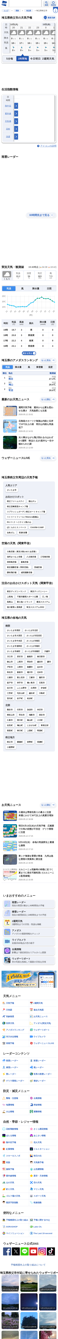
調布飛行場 (12, 572)
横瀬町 (20, 742)
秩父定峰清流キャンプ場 (17, 506)
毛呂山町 (21, 693)
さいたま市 (12, 490)
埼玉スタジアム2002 (35, 607)
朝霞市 (30, 667)
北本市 (40, 672)
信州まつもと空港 (14, 557)
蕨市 (49, 662)
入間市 (20, 667)
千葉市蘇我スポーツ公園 (27, 597)
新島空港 (24, 562)
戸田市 (10, 667)
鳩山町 (20, 725)
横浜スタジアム (43, 602)
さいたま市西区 (13, 630)
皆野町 (30, 742)
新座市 (20, 672)
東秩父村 (44, 725)
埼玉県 (28, 10)
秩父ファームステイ (15, 501)
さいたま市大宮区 (14, 636)
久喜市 (10, 720)
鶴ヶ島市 (31, 683)
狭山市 (10, 662)
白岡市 (34, 688)
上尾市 (20, 662)
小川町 (40, 720)
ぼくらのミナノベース (16, 527)
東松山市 (11, 715)
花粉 (8, 129)
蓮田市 (42, 677)
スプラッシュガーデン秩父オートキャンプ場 (26, 512)
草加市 (30, 662)
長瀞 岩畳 (23, 533)
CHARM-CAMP (37, 527)
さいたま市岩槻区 (32, 651)
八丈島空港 (31, 557)
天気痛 (8, 121)
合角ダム (11, 533)
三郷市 (32, 677)
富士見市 (21, 677)
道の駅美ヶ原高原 (14, 607)
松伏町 (30, 698)
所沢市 (20, 656)
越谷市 (40, 662)
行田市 (20, 710)
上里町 (30, 731)
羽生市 (22, 715)
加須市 (30, 710)
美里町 (10, 731)
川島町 (42, 693)
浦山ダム (32, 501)
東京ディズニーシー (38, 591)
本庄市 (40, 710)
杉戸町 (20, 698)
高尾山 (10, 602)
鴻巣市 (32, 715)
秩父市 (10, 742)
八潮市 (10, 677)
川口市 (10, 656)
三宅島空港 (45, 557)
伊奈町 (44, 688)
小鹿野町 (11, 747)
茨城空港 (38, 567)
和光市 (10, 672)
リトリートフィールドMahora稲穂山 (23, 517)
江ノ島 (45, 597)
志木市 (40, 667)
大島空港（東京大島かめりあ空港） (22, 552)
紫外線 (8, 114)
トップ (6, 10)
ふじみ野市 (22, 688)
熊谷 (11, 379)
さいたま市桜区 (33, 641)
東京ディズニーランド (16, 591)
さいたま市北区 (31, 630)
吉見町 (10, 725)
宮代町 (10, 698)
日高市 (42, 683)
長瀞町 (40, 742)
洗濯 (8, 137)
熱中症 (8, 106)
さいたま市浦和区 (14, 646)
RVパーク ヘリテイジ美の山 (19, 522)
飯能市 (30, 656)
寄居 (11, 390)
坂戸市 (10, 683)
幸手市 (20, 683)
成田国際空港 (26, 572)
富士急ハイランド (24, 602)
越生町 (32, 693)
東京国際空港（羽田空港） (18, 567)
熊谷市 (10, 710)
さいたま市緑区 (13, 651)
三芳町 (10, 693)
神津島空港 (12, 562)
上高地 (10, 597)
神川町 (20, 731)
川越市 (47, 651)
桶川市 (30, 672)
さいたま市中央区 (14, 641)
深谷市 (42, 715)
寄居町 (40, 731)
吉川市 (10, 688)
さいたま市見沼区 (34, 636)
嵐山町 (30, 720)
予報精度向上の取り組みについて (28, 1264)
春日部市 (41, 656)
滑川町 (20, 720)
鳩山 (11, 384)
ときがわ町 (32, 725)
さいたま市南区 (33, 646)
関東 (17, 10)
